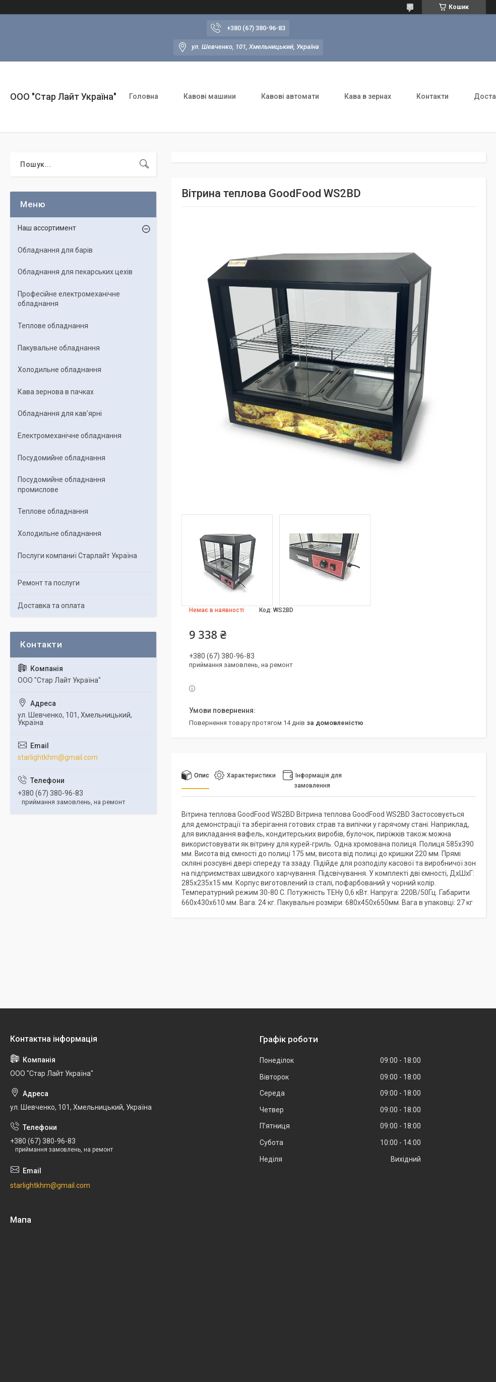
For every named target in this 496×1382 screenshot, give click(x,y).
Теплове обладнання (53, 326)
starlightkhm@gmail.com (58, 757)
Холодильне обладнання (59, 370)
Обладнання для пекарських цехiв (75, 272)
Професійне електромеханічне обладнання (69, 299)
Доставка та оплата (51, 606)
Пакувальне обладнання (59, 348)
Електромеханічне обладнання (69, 436)
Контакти (432, 96)
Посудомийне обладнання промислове (61, 484)
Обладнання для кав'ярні (60, 413)
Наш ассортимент (47, 228)
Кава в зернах (367, 96)
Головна (143, 96)
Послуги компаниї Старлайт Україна (77, 556)
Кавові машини (209, 96)
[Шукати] (144, 164)
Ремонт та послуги (49, 583)
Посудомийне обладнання (61, 458)
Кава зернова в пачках (56, 392)
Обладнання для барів (55, 250)
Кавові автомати (290, 96)
